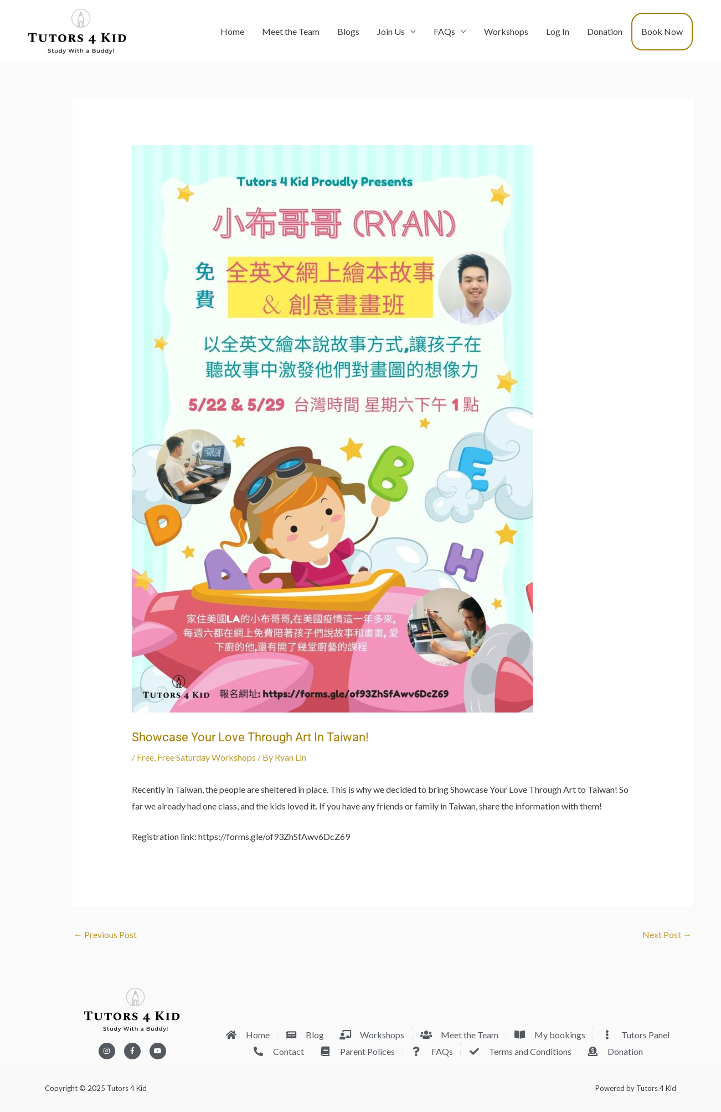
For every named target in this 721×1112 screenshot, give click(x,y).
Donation (604, 31)
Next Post (667, 934)
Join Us (391, 31)
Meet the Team (291, 31)
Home (232, 31)
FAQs (444, 31)
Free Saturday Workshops (206, 757)
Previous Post (105, 934)
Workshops (506, 31)
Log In (557, 31)
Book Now (662, 31)
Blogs (348, 31)
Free (145, 757)
